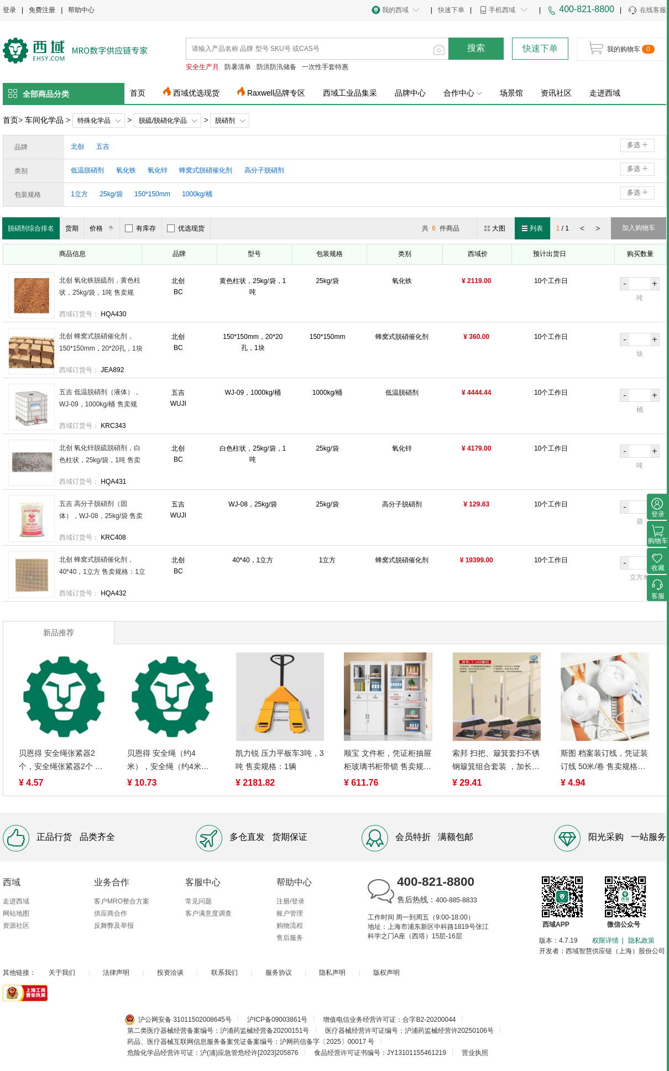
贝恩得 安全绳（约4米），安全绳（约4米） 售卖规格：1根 (168, 761)
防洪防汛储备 (276, 67)
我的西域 (395, 10)
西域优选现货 (196, 92)
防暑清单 (237, 67)
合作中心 (462, 92)
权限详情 (605, 940)
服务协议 (278, 972)
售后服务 (289, 938)
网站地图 (16, 913)
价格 (103, 228)
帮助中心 (81, 10)
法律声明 (116, 972)
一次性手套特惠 (325, 67)
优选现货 (186, 228)
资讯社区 (556, 92)
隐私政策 (641, 940)
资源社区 (16, 925)
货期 (72, 228)
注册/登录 (290, 901)
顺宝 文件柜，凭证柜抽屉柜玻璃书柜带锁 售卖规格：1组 (387, 761)
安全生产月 (202, 67)
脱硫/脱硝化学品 (163, 120)
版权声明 (386, 972)
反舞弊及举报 (114, 925)
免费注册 (42, 10)
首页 (137, 92)
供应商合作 (110, 913)
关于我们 (62, 972)
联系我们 (224, 972)
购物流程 (289, 925)
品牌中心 (410, 92)
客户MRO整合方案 (121, 901)
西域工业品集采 (350, 92)
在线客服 (646, 10)
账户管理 (289, 913)
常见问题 (198, 901)
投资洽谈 (170, 972)
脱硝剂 (225, 120)
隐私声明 (332, 972)
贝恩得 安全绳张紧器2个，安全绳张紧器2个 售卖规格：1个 (61, 761)
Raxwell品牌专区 (276, 92)
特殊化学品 (94, 120)
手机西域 (502, 10)
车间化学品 (44, 120)
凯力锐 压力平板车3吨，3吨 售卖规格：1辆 (279, 760)
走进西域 (604, 92)
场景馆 (511, 92)
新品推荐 (58, 632)
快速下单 (451, 10)
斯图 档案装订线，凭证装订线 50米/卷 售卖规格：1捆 (604, 761)
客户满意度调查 (208, 913)
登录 (9, 10)
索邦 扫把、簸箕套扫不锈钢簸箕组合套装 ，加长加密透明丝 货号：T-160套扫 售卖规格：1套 (496, 761)
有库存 (140, 228)
